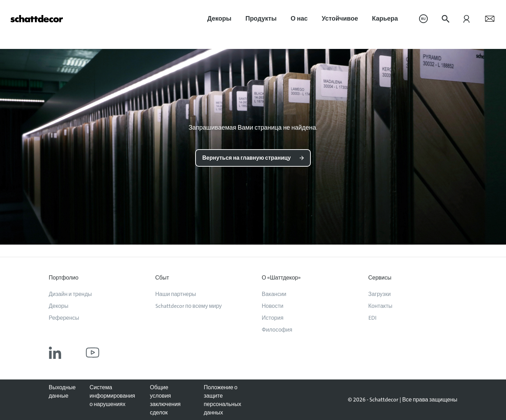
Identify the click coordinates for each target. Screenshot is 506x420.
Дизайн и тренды (70, 294)
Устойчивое (340, 18)
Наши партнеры (175, 294)
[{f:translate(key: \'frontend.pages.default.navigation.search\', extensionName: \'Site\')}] (445, 19)
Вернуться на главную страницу (246, 157)
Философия (277, 329)
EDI (372, 317)
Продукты (261, 18)
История (273, 317)
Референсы (64, 317)
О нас (299, 18)
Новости (273, 306)
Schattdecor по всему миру (188, 306)
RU (423, 18)
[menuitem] (219, 18)
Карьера (385, 18)
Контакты (380, 306)
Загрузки (379, 294)
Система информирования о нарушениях (112, 396)
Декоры (219, 18)
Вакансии (274, 294)
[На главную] (36, 18)
